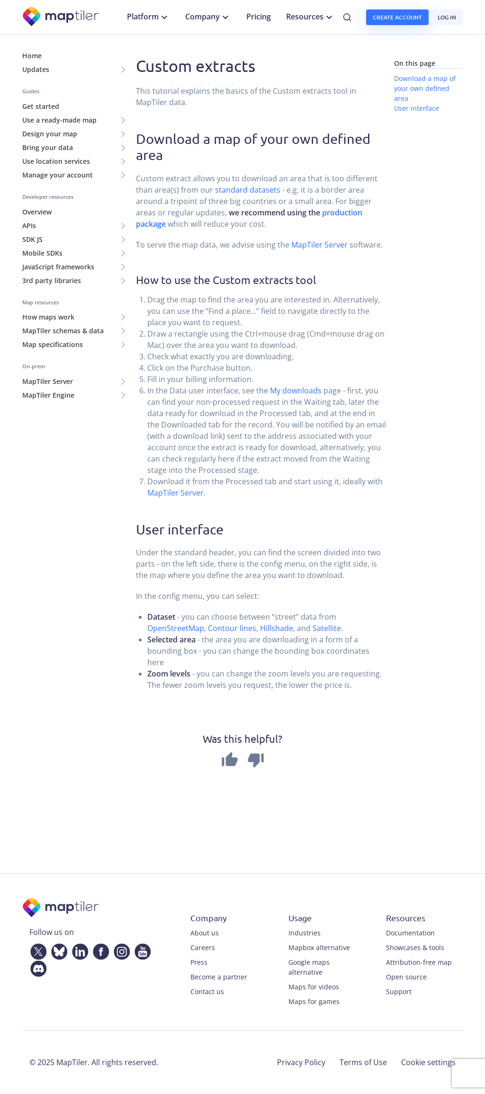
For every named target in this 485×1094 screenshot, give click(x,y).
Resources (310, 17)
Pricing (258, 16)
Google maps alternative (309, 967)
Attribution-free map (419, 962)
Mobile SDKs (42, 253)
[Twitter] (36, 950)
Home (32, 55)
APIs (29, 225)
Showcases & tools (415, 947)
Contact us (207, 991)
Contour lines (232, 628)
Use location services (56, 161)
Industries (304, 932)
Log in (447, 17)
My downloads (296, 390)
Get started (40, 106)
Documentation (410, 932)
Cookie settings (428, 1062)
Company (208, 17)
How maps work (48, 316)
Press (198, 962)
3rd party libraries (51, 280)
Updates (35, 69)
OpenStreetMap (175, 628)
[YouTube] (141, 950)
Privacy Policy (301, 1062)
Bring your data (47, 147)
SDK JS (32, 239)
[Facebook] (99, 950)
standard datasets (247, 190)
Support (399, 991)
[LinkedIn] (78, 950)
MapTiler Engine (48, 395)
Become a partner (218, 976)
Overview (37, 211)
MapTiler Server (47, 381)
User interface (416, 108)
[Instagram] (120, 950)
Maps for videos (313, 986)
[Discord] (36, 967)
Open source (406, 976)
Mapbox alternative (319, 947)
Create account (397, 17)
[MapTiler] (61, 17)
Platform (148, 17)
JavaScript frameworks (58, 266)
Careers (202, 947)
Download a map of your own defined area (425, 88)
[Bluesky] (57, 950)
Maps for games (314, 1001)
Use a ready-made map (59, 120)
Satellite (327, 628)
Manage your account (57, 174)
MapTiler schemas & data (63, 330)
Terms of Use (363, 1062)
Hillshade (276, 628)
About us (204, 932)
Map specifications (52, 344)
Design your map (49, 133)
